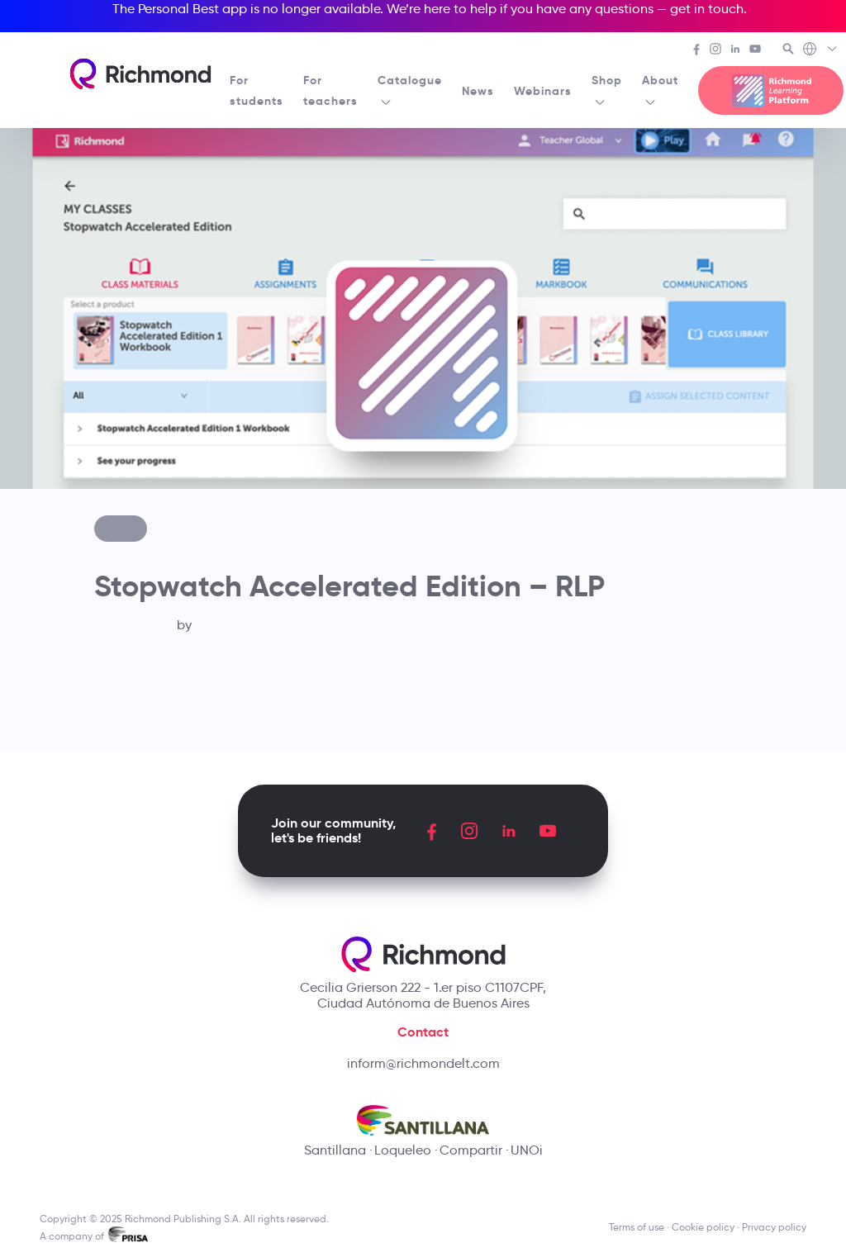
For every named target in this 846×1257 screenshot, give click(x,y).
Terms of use (636, 1227)
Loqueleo (402, 1150)
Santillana (335, 1150)
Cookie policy (703, 1227)
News (478, 90)
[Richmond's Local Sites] (821, 50)
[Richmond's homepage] (140, 74)
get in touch (707, 9)
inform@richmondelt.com (423, 1063)
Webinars (543, 90)
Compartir (471, 1150)
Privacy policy (774, 1227)
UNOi (527, 1150)
